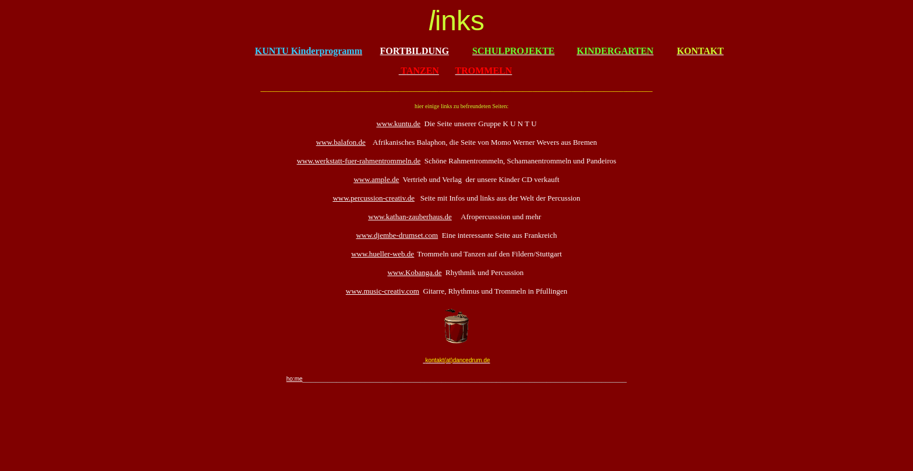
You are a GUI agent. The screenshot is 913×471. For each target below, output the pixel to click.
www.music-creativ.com (382, 291)
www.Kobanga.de (414, 272)
